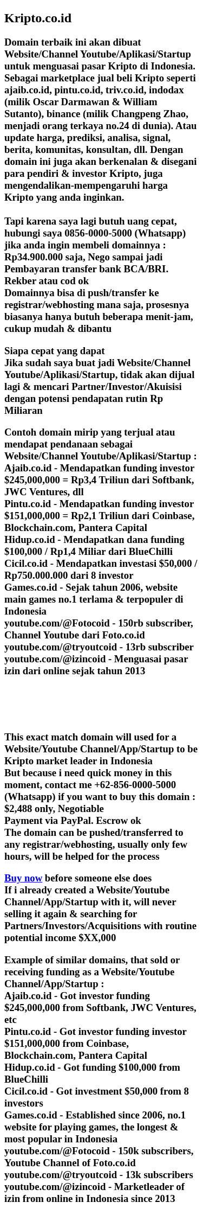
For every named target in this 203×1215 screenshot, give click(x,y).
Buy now (23, 878)
